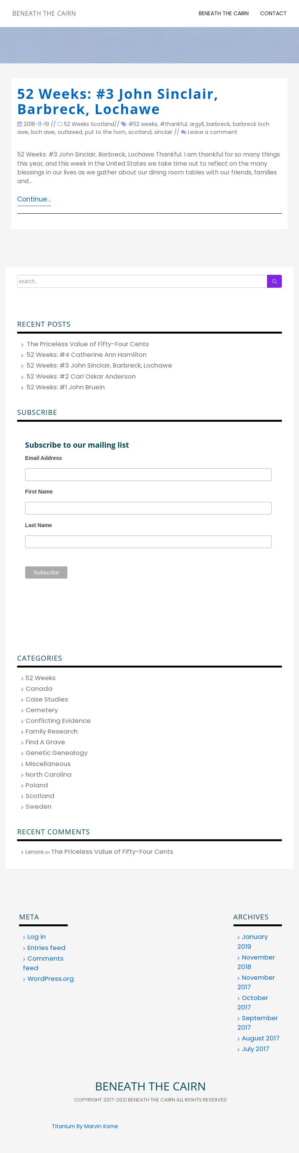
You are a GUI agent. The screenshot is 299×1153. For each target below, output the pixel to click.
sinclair (163, 132)
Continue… (34, 199)
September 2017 (257, 1022)
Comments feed (43, 963)
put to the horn (105, 132)
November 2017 (256, 982)
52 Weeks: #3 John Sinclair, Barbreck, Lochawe (118, 101)
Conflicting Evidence (58, 720)
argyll (197, 124)
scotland (140, 132)
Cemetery (42, 709)
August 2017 (261, 1038)
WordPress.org (50, 978)
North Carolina (49, 774)
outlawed (70, 132)
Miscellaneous (48, 763)
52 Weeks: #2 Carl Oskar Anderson (81, 376)
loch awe (43, 132)
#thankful (173, 124)
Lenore (35, 852)
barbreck (218, 124)
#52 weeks (142, 124)
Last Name (38, 525)
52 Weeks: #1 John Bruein (66, 387)
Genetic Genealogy (57, 752)
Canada (39, 688)
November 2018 (256, 962)
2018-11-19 (33, 124)
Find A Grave (45, 742)
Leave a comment (212, 132)
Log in (36, 936)
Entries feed (46, 947)
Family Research (52, 731)
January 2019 (252, 941)
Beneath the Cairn (44, 13)
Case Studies (47, 699)
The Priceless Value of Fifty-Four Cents (88, 343)
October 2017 (252, 1002)
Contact (273, 13)
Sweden (38, 806)
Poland (37, 785)
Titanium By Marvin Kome (85, 1126)
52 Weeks (76, 124)
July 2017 (255, 1048)
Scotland (102, 124)
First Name (39, 492)
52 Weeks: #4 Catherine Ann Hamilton (87, 354)
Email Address (43, 458)
